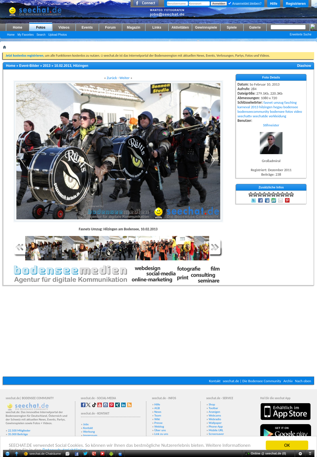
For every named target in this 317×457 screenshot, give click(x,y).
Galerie (255, 27)
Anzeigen (214, 412)
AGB (157, 408)
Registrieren (296, 4)
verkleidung (277, 116)
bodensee (290, 107)
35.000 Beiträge (18, 434)
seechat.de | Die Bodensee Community (252, 381)
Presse (158, 423)
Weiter (124, 78)
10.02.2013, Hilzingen (71, 66)
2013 (47, 66)
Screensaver (216, 434)
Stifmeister (271, 125)
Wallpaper (215, 423)
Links (156, 27)
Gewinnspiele (206, 27)
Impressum (90, 435)
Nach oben (303, 381)
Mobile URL (216, 430)
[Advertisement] (158, 332)
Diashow (304, 66)
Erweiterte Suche (300, 34)
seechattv (244, 116)
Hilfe (273, 4)
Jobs (86, 424)
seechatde (260, 116)
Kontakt (214, 381)
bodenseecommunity (253, 111)
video (298, 111)
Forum (110, 27)
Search (41, 34)
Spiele (232, 27)
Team (157, 415)
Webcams (215, 415)
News (157, 412)
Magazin (133, 27)
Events (87, 27)
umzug (279, 102)
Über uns (160, 430)
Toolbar (213, 408)
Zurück (112, 78)
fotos (289, 111)
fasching (290, 102)
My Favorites (26, 34)
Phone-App (216, 426)
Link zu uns (161, 434)
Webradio (215, 419)
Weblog (159, 426)
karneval (243, 107)
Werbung (89, 431)
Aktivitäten (180, 27)
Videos (63, 27)
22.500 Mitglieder (19, 430)
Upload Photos (57, 34)
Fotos (41, 27)
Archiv (288, 381)
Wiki (157, 419)
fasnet (268, 102)
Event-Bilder (29, 66)
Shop (212, 404)
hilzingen (266, 107)
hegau (277, 107)
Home (17, 27)
